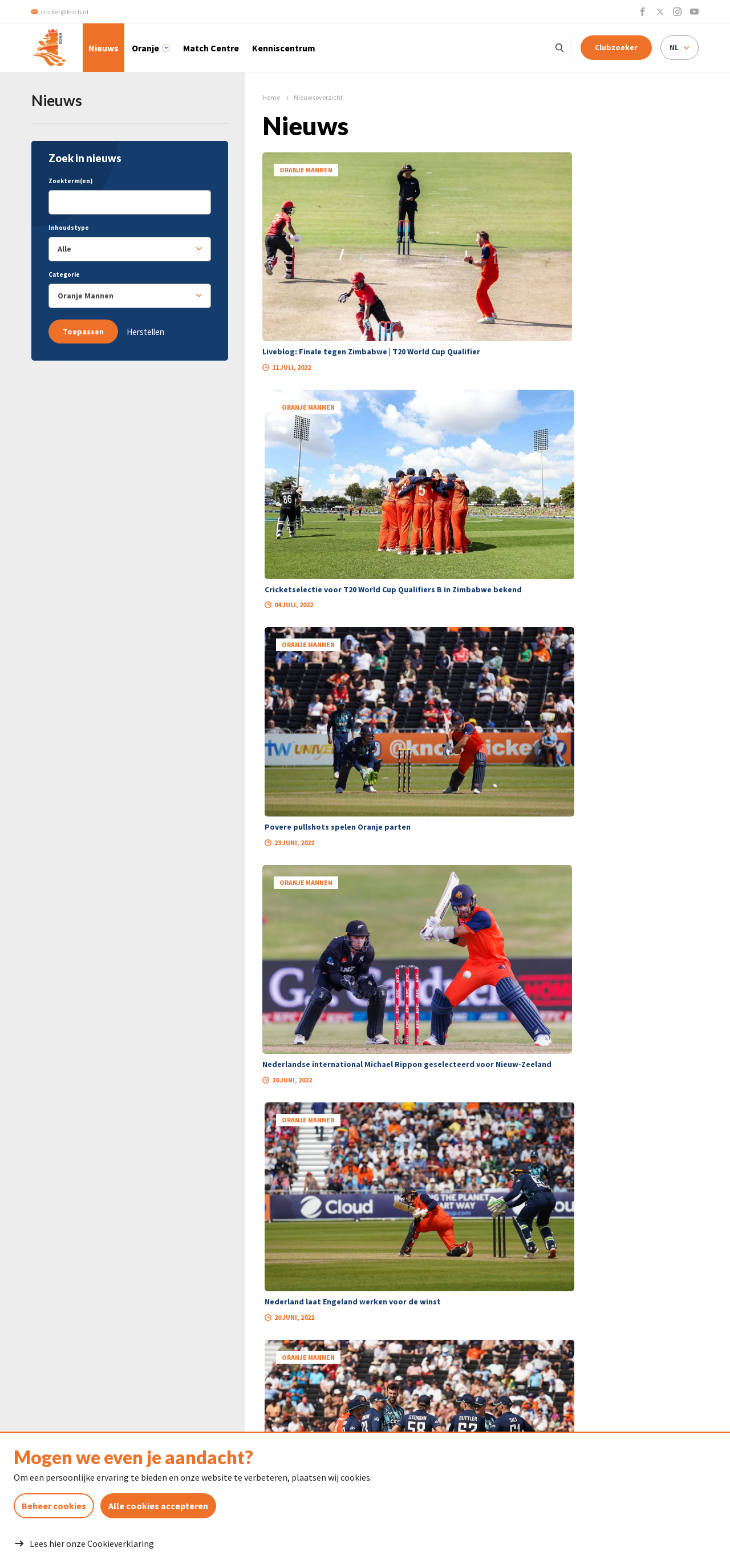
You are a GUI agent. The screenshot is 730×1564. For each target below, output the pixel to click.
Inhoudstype (68, 228)
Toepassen (83, 331)
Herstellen (145, 331)
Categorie (64, 274)
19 (502, 915)
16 (437, 915)
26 (551, 915)
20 (524, 915)
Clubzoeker (616, 47)
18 (481, 915)
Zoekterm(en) (70, 181)
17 (459, 915)
